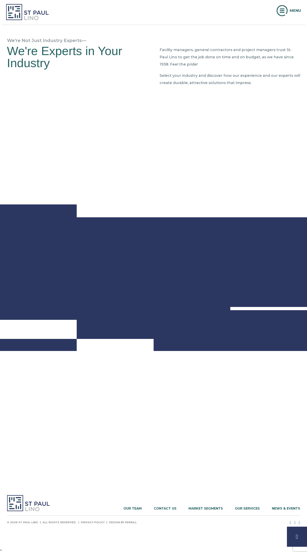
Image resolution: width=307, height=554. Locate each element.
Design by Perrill (123, 522)
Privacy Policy (93, 522)
